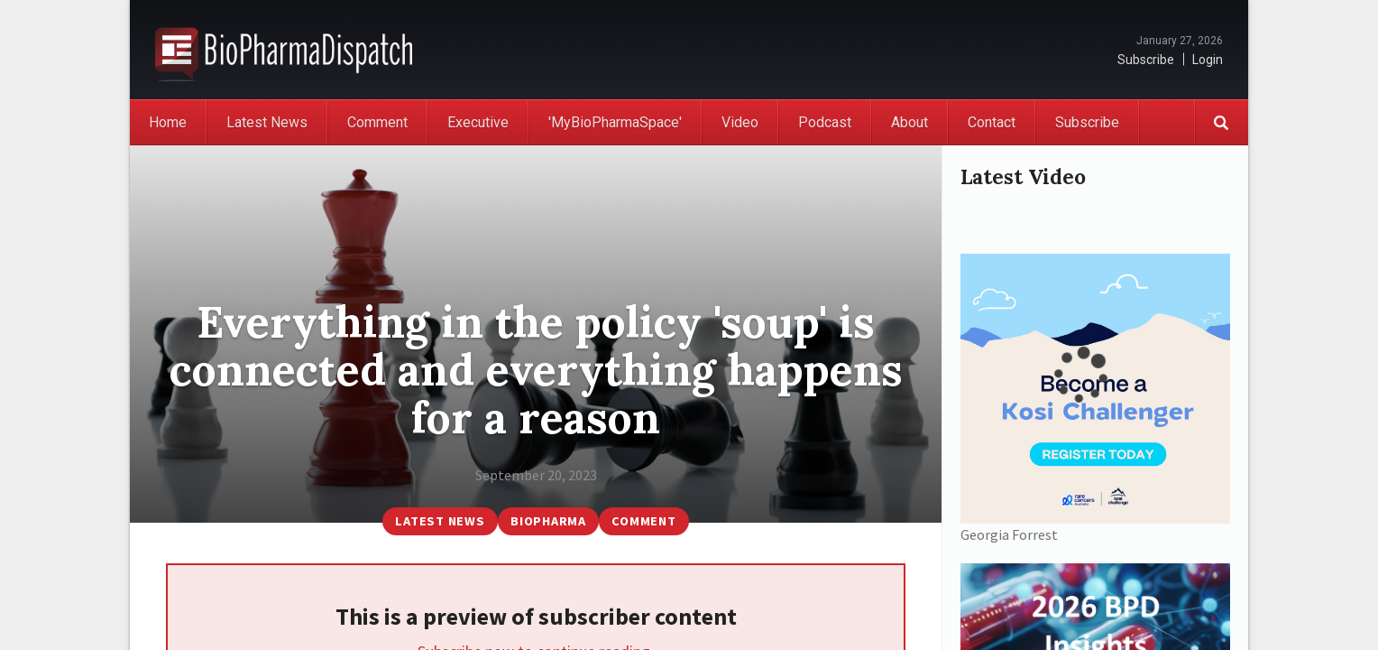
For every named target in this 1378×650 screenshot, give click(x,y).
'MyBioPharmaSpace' (615, 122)
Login (1207, 59)
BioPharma (547, 521)
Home (168, 122)
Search (1221, 122)
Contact (991, 122)
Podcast (824, 122)
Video (739, 122)
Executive (478, 122)
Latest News (267, 122)
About (909, 122)
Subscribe (1145, 59)
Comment (377, 122)
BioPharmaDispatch (283, 49)
